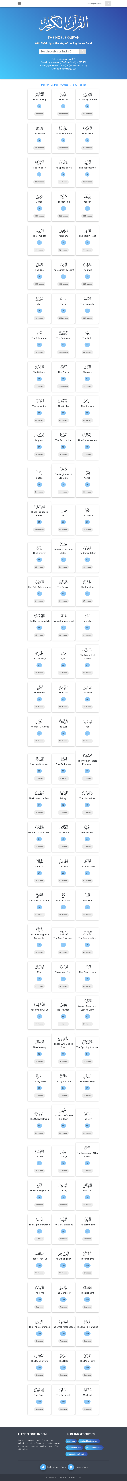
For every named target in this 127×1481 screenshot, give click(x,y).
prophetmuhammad (94, 1447)
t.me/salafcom (81, 1467)
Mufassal (64, 84)
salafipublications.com (89, 1441)
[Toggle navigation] (19, 4)
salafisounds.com (74, 1447)
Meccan (45, 84)
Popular (82, 84)
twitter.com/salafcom (56, 1467)
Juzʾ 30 (73, 84)
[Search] (95, 4)
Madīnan (54, 84)
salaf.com (71, 1441)
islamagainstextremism (76, 1454)
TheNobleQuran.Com (66, 1477)
